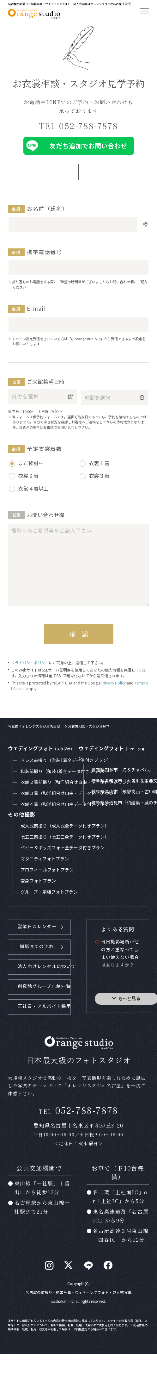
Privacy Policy (113, 682)
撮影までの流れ (37, 946)
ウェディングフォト (41, 748)
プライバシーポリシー (30, 662)
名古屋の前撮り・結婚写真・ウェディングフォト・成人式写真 (78, 1291)
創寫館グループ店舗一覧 (44, 985)
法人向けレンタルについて (44, 966)
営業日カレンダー (37, 926)
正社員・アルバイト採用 (44, 1005)
